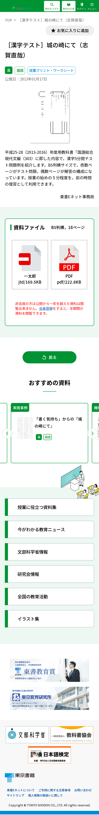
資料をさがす (52, 6)
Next (92, 434)
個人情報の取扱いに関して (45, 796)
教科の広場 (68, 6)
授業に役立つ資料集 (38, 507)
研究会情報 (29, 574)
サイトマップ (15, 796)
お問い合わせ (83, 790)
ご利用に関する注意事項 (54, 790)
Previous (7, 434)
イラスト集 (29, 619)
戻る (49, 357)
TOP (8, 20)
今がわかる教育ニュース (42, 530)
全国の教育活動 (33, 597)
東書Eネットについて (21, 790)
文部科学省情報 (33, 552)
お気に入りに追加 (73, 30)
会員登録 (46, 308)
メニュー (91, 6)
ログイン (81, 6)
